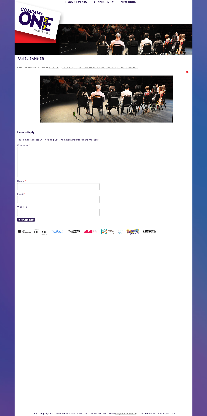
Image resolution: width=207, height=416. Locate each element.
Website (22, 206)
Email (21, 193)
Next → (190, 72)
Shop (162, 14)
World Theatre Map (134, 368)
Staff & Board (167, 315)
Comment (24, 144)
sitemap (89, 19)
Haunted (182, 266)
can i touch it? (126, 261)
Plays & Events (76, 2)
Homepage (20, 319)
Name (21, 181)
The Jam (55, 19)
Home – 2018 (187, 261)
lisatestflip (54, 319)
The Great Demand (33, 402)
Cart (134, 9)
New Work (128, 2)
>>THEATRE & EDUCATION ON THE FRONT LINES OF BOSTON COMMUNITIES (100, 67)
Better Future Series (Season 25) (79, 256)
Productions (116, 407)
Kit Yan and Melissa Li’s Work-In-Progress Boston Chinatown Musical (41, 295)
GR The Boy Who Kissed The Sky (174, 251)
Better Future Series (66, 261)
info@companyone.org (126, 413)
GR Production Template (169, 261)
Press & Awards (183, 19)
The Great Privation (40, 402)
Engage (136, 19)
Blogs (133, 378)
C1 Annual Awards (168, 402)
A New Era (38, 261)
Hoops (27, 14)
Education (162, 266)
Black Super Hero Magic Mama (99, 256)
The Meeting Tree (60, 402)
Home (20, 9)
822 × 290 (54, 67)
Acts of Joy (52, 261)
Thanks (150, 19)
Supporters (163, 407)
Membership (61, 319)
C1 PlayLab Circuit (134, 334)
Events (134, 407)
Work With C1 (72, 402)
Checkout (141, 266)
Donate (156, 9)
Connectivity (104, 2)
